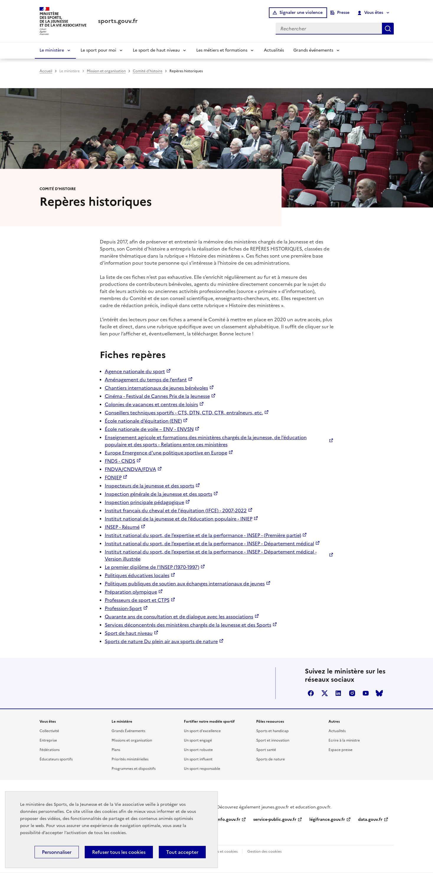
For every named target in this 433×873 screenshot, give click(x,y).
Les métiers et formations (221, 50)
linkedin (338, 693)
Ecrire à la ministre (344, 740)
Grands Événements (128, 731)
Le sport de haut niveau (156, 50)
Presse (343, 12)
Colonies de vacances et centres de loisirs (151, 404)
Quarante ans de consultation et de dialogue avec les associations (179, 616)
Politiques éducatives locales (137, 575)
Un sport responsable (202, 768)
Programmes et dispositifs (134, 768)
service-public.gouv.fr (274, 819)
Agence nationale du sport (135, 371)
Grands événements (313, 50)
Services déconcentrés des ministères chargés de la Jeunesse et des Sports (188, 624)
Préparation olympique (131, 591)
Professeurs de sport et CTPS (137, 600)
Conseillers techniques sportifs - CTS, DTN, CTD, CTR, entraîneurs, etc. (184, 412)
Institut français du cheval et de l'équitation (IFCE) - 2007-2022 (176, 510)
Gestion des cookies (264, 851)
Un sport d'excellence (202, 731)
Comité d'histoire (147, 71)
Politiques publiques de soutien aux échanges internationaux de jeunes (185, 583)
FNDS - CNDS (120, 460)
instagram (352, 693)
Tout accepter (182, 852)
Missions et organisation (132, 740)
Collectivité (49, 731)
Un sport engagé (198, 740)
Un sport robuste (198, 749)
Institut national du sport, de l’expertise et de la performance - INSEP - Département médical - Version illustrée (211, 555)
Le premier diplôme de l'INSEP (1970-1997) (152, 567)
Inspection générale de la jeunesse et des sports (158, 494)
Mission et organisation (106, 71)
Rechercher (388, 28)
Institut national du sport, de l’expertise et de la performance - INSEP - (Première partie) (203, 535)
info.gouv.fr (228, 819)
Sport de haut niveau (129, 633)
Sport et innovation (272, 740)
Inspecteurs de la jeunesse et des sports (149, 485)
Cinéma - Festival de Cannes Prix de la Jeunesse (157, 396)
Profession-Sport (123, 608)
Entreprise (48, 740)
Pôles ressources (270, 721)
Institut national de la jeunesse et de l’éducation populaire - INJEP (178, 518)
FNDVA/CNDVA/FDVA (130, 469)
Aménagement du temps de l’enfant (146, 379)
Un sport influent (198, 759)
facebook (311, 693)
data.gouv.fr (370, 819)
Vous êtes (370, 12)
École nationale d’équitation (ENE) (143, 420)
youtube (366, 693)
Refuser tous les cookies (119, 852)
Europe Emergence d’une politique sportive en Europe (166, 452)
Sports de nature (270, 759)
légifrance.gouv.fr (327, 819)
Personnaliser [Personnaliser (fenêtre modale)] (56, 852)
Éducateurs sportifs (56, 759)
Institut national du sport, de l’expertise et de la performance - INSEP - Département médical (209, 543)
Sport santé (266, 749)
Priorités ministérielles (130, 759)
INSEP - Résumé (122, 527)
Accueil (46, 71)
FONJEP (113, 477)
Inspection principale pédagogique (144, 502)
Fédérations (50, 749)
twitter (325, 693)
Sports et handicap (272, 731)
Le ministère (52, 50)
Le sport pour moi (98, 50)
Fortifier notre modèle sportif (209, 721)
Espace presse (340, 749)
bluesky (379, 693)
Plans (116, 749)
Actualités (274, 50)
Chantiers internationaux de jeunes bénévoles (156, 387)
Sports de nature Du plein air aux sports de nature (161, 641)
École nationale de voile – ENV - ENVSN (149, 429)
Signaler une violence (301, 12)
